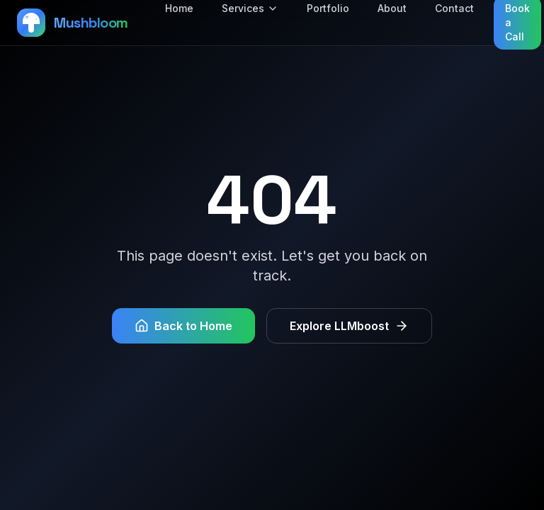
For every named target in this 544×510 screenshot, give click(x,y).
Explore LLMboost (349, 326)
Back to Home (183, 326)
